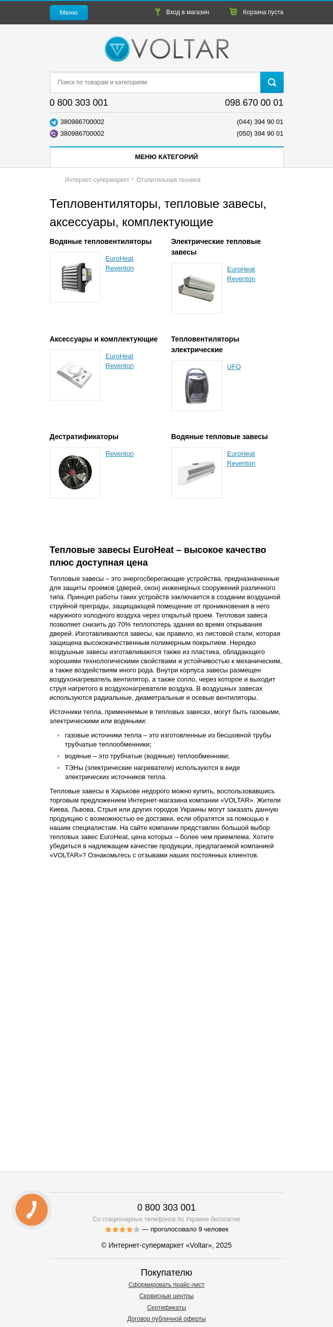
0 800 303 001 (79, 103)
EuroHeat (120, 258)
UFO (234, 367)
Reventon (120, 268)
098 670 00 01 (254, 103)
